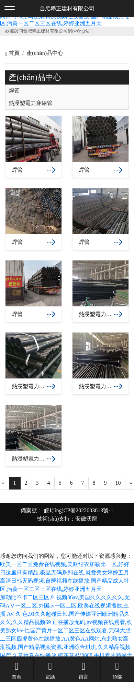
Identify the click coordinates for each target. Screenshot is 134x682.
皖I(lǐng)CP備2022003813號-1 (78, 510)
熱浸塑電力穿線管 (31, 103)
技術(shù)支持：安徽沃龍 (67, 519)
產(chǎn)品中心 (44, 53)
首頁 (12, 53)
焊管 (14, 90)
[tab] (67, 91)
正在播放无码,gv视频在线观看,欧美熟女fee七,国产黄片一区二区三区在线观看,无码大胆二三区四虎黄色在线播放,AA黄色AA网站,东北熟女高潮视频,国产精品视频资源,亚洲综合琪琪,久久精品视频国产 (66, 638)
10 (118, 483)
